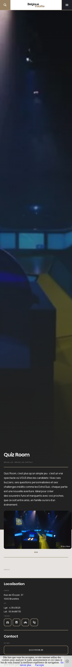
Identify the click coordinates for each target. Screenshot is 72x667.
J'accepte (39, 665)
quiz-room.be (36, 650)
